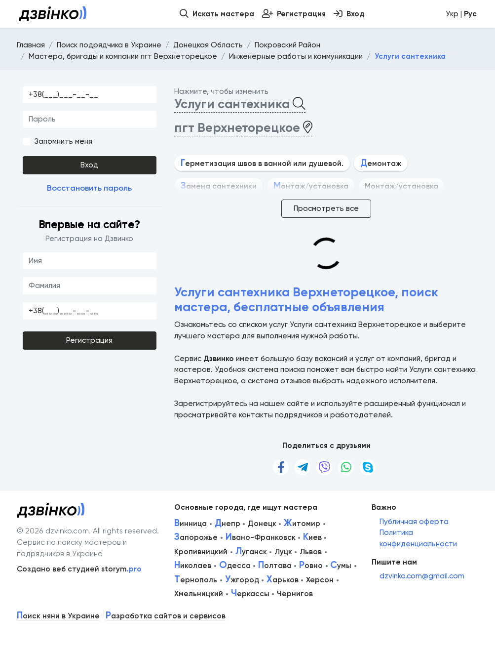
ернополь (195, 579)
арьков (283, 579)
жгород (242, 579)
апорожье (196, 537)
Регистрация (89, 340)
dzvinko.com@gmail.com (422, 575)
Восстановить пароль (89, 188)
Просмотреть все (326, 208)
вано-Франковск (261, 537)
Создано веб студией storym (79, 569)
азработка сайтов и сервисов (166, 616)
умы (340, 565)
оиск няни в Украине (58, 616)
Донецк (262, 523)
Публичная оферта (414, 521)
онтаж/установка (310, 186)
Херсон (320, 579)
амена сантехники (219, 186)
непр (227, 523)
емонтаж (380, 163)
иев (312, 537)
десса (235, 565)
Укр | (461, 13)
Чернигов (295, 593)
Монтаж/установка (401, 186)
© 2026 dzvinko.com (53, 531)
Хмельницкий (198, 593)
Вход (89, 165)
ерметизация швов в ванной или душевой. (262, 163)
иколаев (192, 565)
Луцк (283, 551)
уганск (251, 551)
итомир (302, 523)
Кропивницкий (201, 551)
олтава (275, 565)
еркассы (250, 593)
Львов (311, 551)
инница (190, 523)
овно (311, 565)
